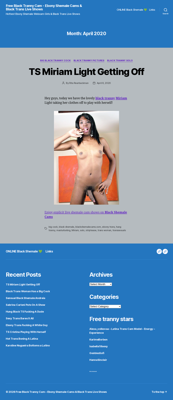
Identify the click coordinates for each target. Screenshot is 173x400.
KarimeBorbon (98, 339)
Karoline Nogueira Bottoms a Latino (28, 345)
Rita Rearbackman (79, 83)
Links (152, 9)
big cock (53, 226)
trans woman (104, 230)
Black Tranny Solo (120, 60)
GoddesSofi (96, 353)
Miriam (75, 230)
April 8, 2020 (104, 83)
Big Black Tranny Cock (55, 60)
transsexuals (119, 230)
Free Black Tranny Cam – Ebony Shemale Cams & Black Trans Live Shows (61, 391)
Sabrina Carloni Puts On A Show (25, 304)
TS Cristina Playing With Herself (26, 331)
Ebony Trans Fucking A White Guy (27, 325)
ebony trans (108, 226)
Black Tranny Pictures (89, 60)
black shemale (66, 226)
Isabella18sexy (98, 346)
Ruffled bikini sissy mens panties (93, 371)
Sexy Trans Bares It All (20, 318)
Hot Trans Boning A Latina (22, 338)
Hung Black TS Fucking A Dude (25, 311)
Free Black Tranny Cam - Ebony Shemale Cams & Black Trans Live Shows (44, 7)
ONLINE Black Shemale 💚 (132, 9)
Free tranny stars (111, 318)
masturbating (63, 230)
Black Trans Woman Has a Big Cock (28, 291)
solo (82, 230)
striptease (91, 230)
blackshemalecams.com (88, 226)
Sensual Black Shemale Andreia (25, 298)
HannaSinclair (98, 359)
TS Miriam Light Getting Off (86, 71)
